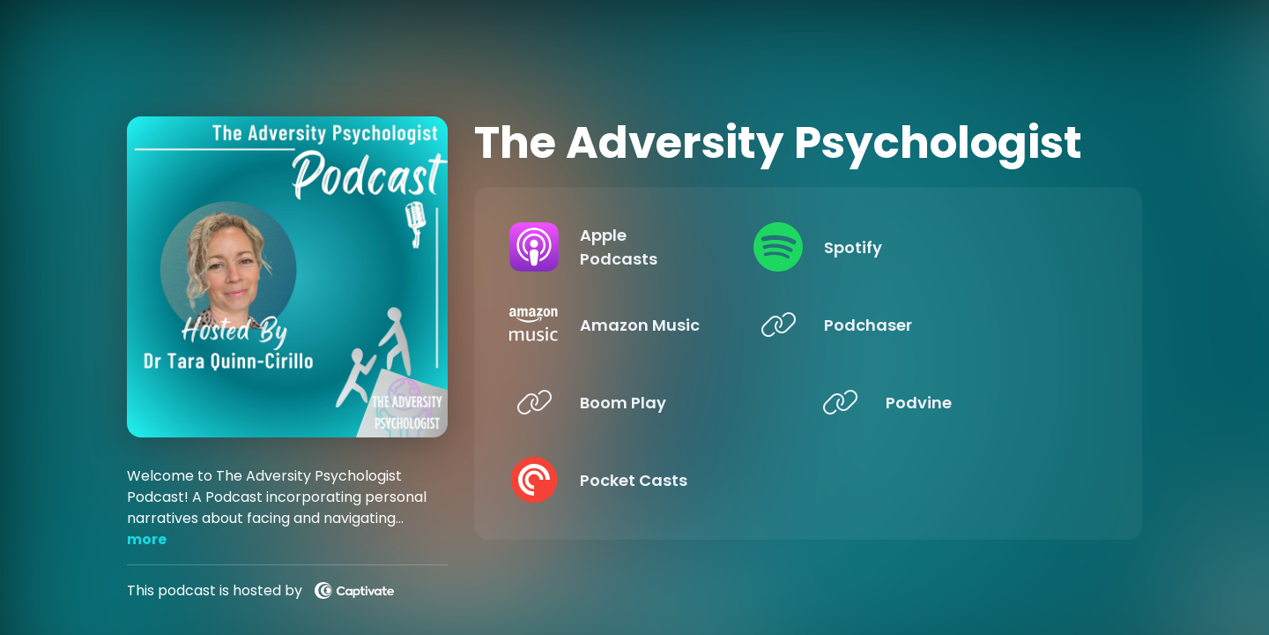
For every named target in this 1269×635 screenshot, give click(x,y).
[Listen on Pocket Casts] (648, 480)
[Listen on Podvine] (954, 402)
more (147, 539)
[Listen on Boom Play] (648, 402)
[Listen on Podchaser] (954, 324)
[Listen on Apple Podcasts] (648, 247)
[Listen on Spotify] (954, 247)
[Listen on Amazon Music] (648, 324)
